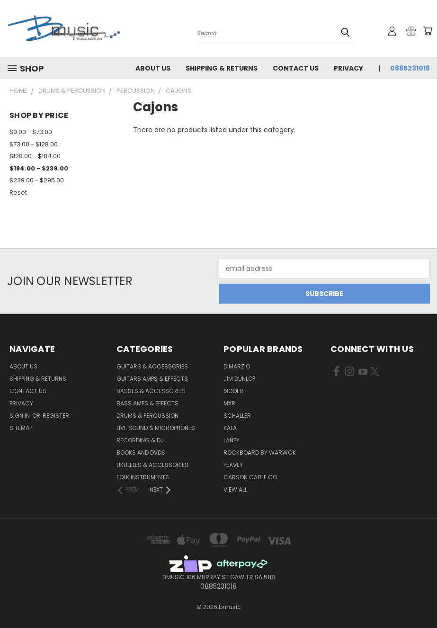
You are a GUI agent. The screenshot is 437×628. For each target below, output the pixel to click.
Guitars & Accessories (152, 366)
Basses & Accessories (150, 391)
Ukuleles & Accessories (152, 465)
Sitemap (20, 428)
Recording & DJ (140, 440)
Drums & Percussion (147, 416)
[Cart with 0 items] (427, 31)
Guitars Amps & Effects (152, 379)
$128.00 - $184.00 (35, 156)
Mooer (233, 391)
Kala (230, 428)
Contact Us (296, 68)
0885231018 (410, 68)
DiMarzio (236, 366)
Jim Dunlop (239, 379)
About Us (152, 68)
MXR (229, 403)
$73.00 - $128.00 (33, 144)
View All (235, 489)
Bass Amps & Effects (147, 403)
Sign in (20, 416)
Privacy (348, 68)
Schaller (237, 416)
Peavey (233, 465)
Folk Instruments (142, 477)
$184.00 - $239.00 (38, 168)
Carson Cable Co (250, 477)
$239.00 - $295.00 (36, 180)
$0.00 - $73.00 (30, 131)
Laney (231, 440)
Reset (18, 192)
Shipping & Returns (222, 68)
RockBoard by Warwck (259, 453)
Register (56, 416)
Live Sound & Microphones (155, 428)
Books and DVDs (140, 453)
